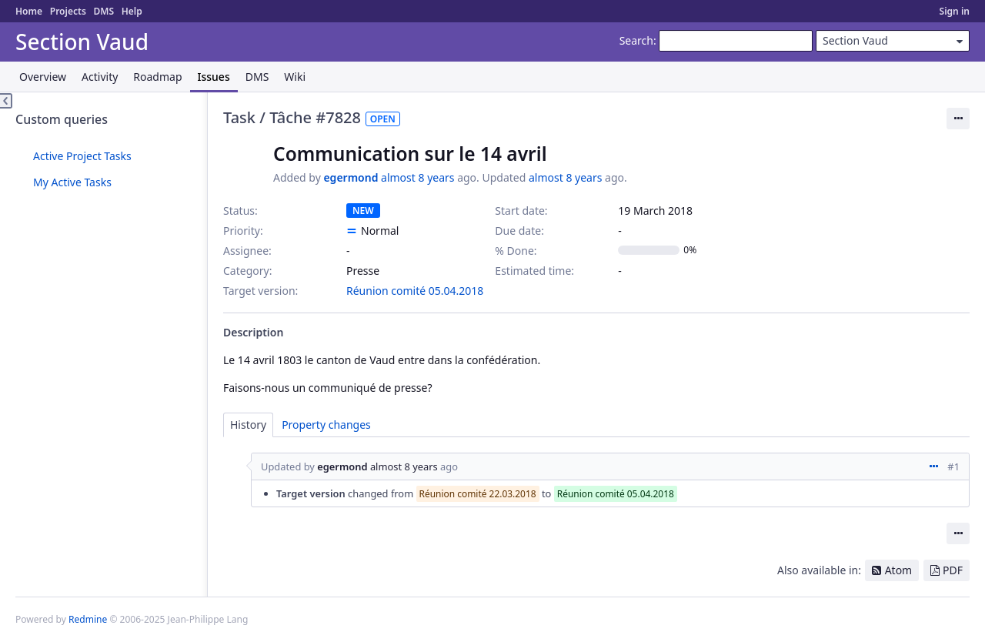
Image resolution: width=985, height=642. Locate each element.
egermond (350, 177)
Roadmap (157, 76)
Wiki (295, 76)
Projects (68, 11)
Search (636, 40)
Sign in (955, 11)
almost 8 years (417, 177)
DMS (103, 11)
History (248, 424)
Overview (42, 76)
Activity (100, 76)
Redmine (87, 619)
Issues (214, 76)
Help (132, 11)
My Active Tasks (72, 182)
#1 (953, 466)
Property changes (326, 424)
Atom (899, 570)
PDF (953, 570)
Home (28, 11)
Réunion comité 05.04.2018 (414, 290)
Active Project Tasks (82, 156)
